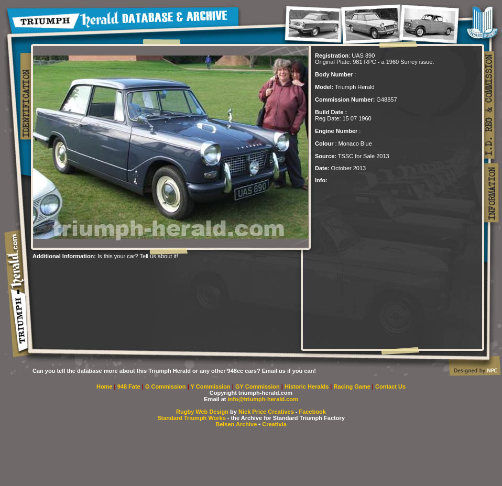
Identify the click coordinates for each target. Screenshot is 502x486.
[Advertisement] (155, 275)
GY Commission (257, 386)
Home (104, 386)
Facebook (312, 411)
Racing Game (353, 386)
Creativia (274, 424)
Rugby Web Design (202, 411)
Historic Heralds (307, 386)
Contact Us (390, 386)
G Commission (166, 386)
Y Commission (211, 386)
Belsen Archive (236, 424)
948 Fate (129, 386)
